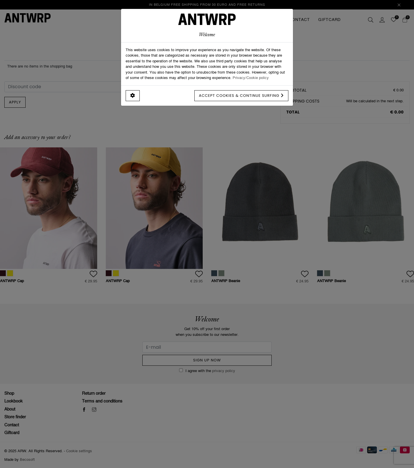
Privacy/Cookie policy (251, 77)
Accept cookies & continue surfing (241, 95)
